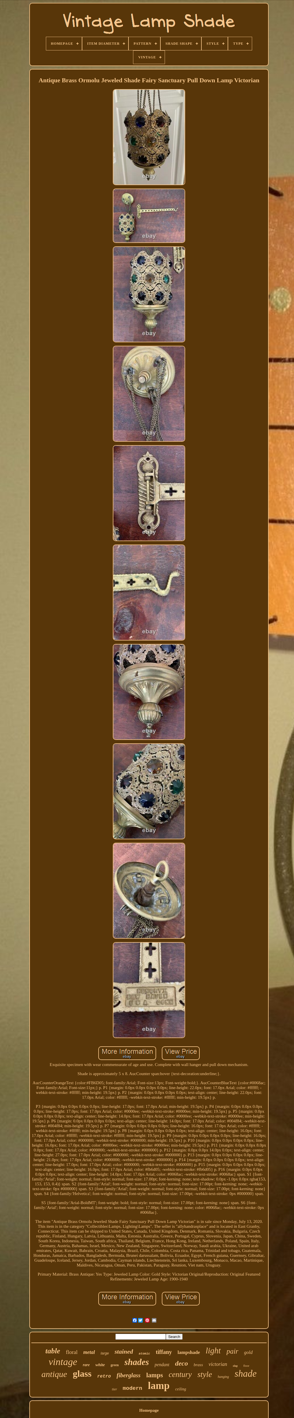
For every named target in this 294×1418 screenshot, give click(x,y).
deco (181, 1363)
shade (246, 1373)
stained (124, 1351)
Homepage (149, 1410)
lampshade (188, 1352)
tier (114, 1389)
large (105, 1353)
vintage (63, 1361)
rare (86, 1365)
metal (89, 1352)
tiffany (164, 1352)
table (52, 1351)
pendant (162, 1364)
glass (82, 1373)
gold (248, 1352)
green (115, 1365)
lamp (159, 1385)
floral (71, 1352)
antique (54, 1374)
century (180, 1374)
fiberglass (128, 1375)
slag (235, 1365)
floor (246, 1365)
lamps (154, 1375)
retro (104, 1376)
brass (198, 1364)
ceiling (180, 1389)
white (100, 1364)
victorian (218, 1364)
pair (232, 1351)
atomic (144, 1353)
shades (136, 1362)
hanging (223, 1377)
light (213, 1350)
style (204, 1374)
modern (132, 1388)
